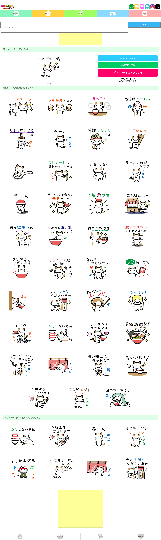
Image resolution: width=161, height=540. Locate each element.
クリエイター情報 (127, 58)
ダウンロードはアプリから (127, 72)
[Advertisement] (80, 38)
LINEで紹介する (128, 65)
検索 (144, 25)
